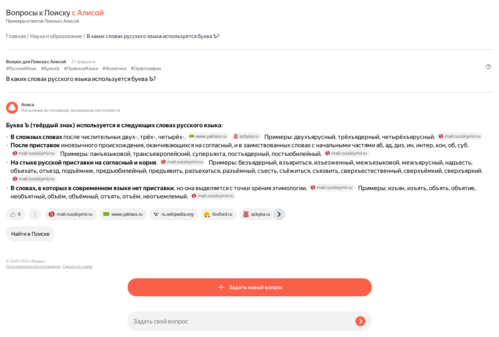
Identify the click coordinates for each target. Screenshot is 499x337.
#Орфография (267, 49)
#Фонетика (235, 49)
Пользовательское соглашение (33, 323)
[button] (367, 61)
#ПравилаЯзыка (202, 49)
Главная (137, 17)
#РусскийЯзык (142, 49)
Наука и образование (177, 17)
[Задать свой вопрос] (238, 321)
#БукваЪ (171, 49)
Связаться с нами (21, 328)
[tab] (137, 259)
